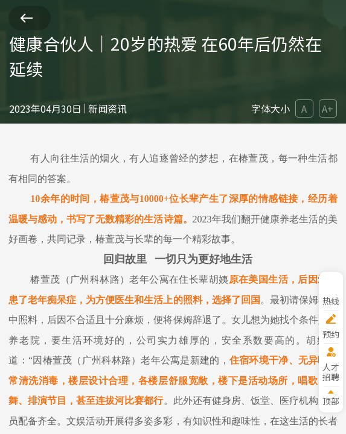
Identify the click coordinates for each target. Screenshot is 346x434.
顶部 (330, 400)
